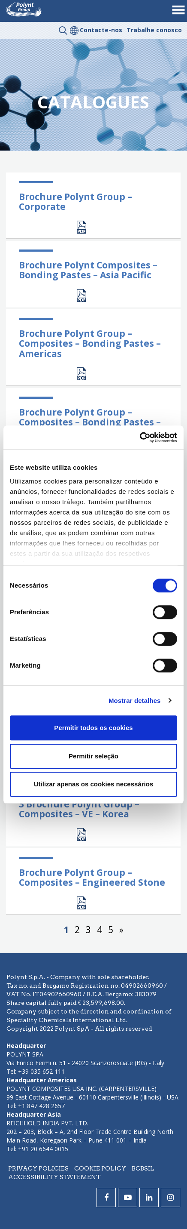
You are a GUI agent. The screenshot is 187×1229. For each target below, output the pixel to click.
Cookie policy (100, 1168)
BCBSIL (143, 1168)
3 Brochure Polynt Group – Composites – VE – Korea (79, 809)
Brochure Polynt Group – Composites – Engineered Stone (92, 877)
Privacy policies (38, 1168)
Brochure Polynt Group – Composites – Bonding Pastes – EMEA (90, 422)
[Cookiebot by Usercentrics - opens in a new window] (139, 437)
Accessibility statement (54, 1177)
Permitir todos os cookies (93, 727)
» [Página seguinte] (121, 930)
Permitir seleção (93, 756)
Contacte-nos (101, 30)
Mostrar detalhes (135, 700)
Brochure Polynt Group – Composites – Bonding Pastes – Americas (90, 343)
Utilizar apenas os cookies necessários (93, 784)
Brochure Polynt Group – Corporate (75, 202)
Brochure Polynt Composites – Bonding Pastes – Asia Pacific (88, 270)
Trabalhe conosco (154, 30)
